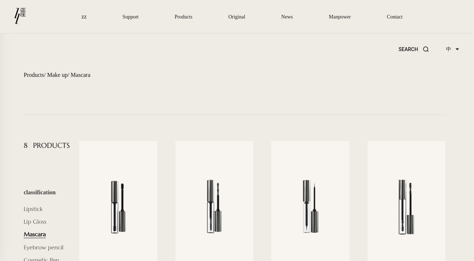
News (287, 17)
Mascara (80, 75)
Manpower (340, 17)
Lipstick (33, 208)
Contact (395, 17)
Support (130, 17)
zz (84, 16)
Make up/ (58, 75)
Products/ (34, 75)
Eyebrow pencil (43, 247)
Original (237, 17)
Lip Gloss (35, 221)
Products (184, 17)
